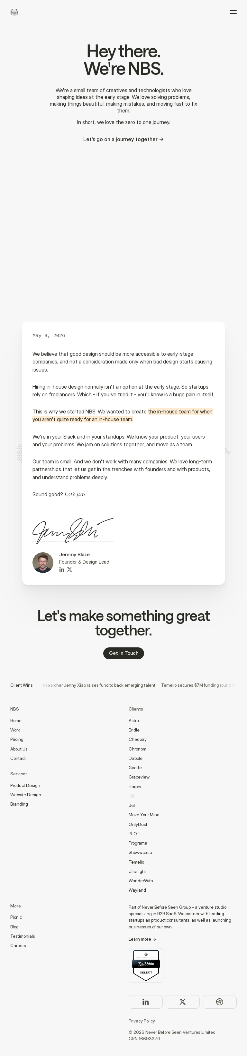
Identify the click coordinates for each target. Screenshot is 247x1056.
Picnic (16, 917)
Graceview (139, 777)
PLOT (134, 833)
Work (15, 729)
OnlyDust (138, 824)
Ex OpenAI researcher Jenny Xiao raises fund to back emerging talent (89, 685)
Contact (18, 758)
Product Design (25, 785)
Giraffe (135, 767)
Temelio (136, 862)
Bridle (134, 729)
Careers (18, 945)
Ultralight (137, 871)
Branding (19, 804)
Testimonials (22, 936)
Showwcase (140, 852)
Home (16, 720)
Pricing (16, 739)
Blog (14, 926)
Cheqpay (138, 739)
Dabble (135, 758)
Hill (131, 796)
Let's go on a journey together (120, 139)
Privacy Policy (142, 1020)
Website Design (25, 794)
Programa (138, 843)
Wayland (137, 890)
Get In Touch (123, 653)
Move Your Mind (144, 814)
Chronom (137, 748)
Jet (132, 805)
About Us (19, 748)
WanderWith (141, 880)
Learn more (140, 939)
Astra (134, 720)
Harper (135, 786)
